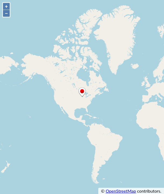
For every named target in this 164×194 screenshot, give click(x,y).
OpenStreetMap (121, 190)
